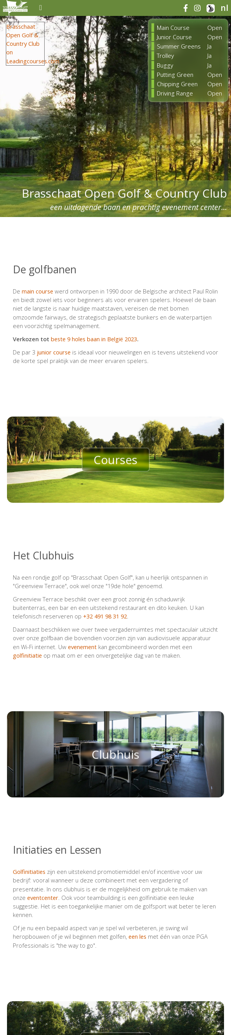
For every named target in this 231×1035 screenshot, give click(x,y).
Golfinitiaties (29, 871)
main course (37, 291)
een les (137, 936)
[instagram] (200, 8)
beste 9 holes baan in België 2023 (94, 339)
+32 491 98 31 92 (105, 616)
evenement (82, 647)
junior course (54, 352)
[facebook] (188, 8)
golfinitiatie (27, 655)
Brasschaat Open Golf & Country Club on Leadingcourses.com (32, 44)
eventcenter (42, 897)
